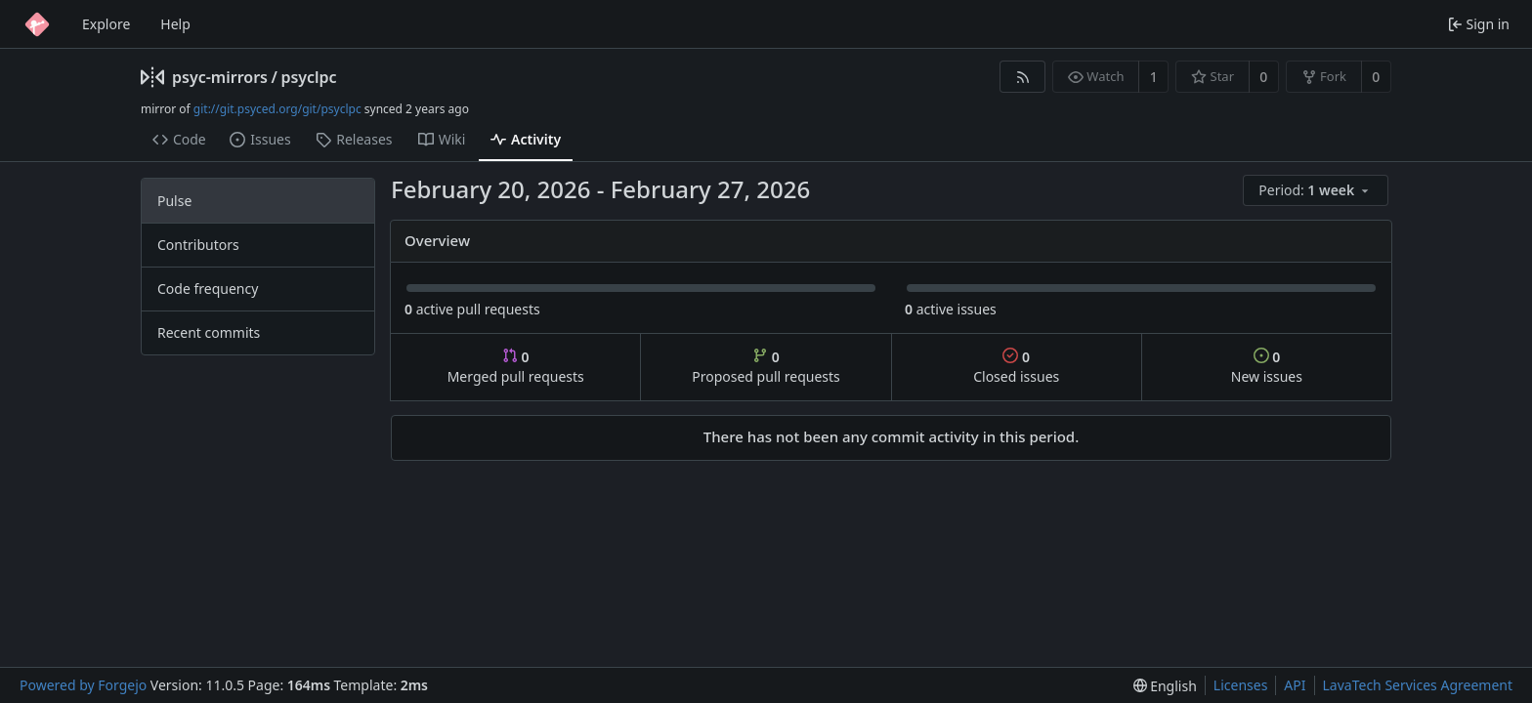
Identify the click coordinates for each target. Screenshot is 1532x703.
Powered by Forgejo (83, 685)
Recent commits (208, 332)
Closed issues (1016, 367)
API (1294, 685)
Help (175, 24)
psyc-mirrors (220, 77)
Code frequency (207, 288)
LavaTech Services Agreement (1417, 685)
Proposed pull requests (766, 367)
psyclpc (308, 77)
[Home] (37, 24)
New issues (1266, 367)
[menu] (1317, 191)
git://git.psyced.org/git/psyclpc (277, 109)
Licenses (1240, 685)
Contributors (198, 244)
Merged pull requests (515, 367)
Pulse (174, 200)
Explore (106, 24)
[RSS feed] (1022, 77)
